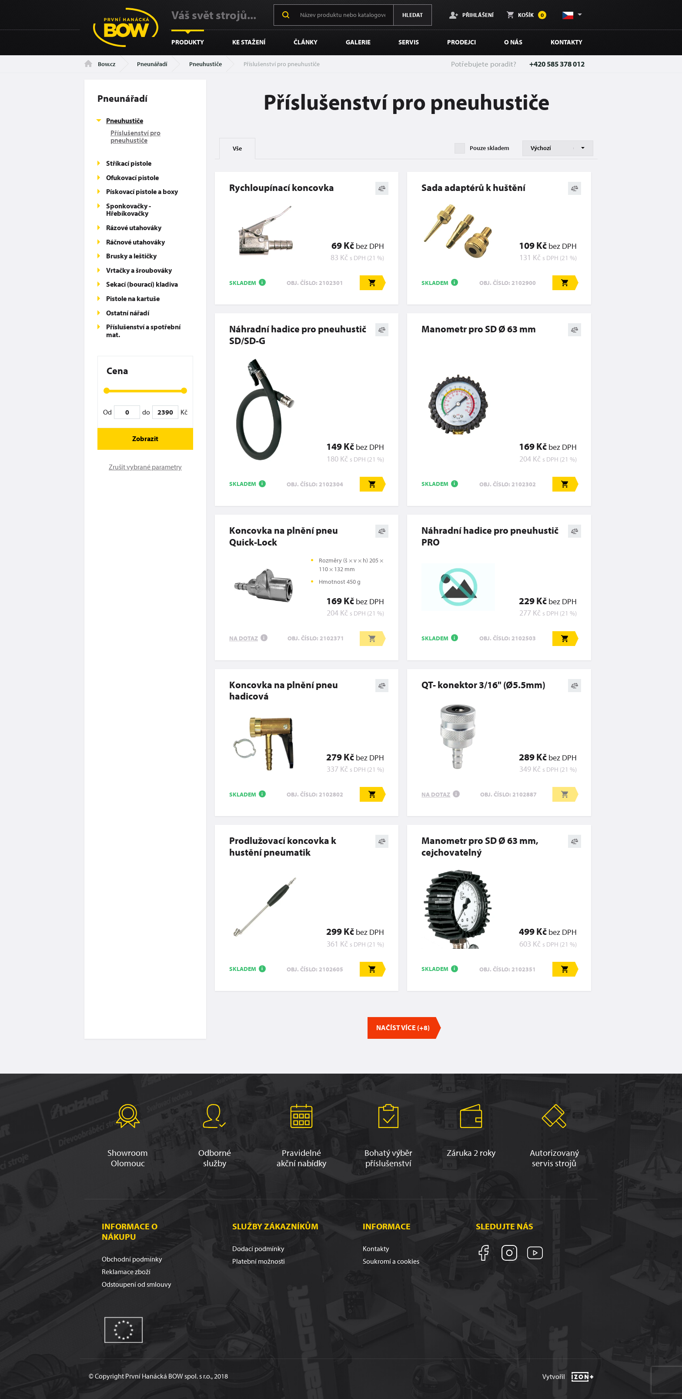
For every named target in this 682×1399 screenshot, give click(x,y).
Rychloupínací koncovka (281, 187)
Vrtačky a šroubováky (139, 270)
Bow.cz (99, 64)
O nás (513, 42)
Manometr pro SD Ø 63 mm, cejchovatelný (479, 846)
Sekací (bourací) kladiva (142, 284)
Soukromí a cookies (391, 1261)
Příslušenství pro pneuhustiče (135, 136)
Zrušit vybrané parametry (145, 466)
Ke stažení (248, 42)
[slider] (107, 391)
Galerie (358, 42)
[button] (571, 14)
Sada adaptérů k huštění (473, 187)
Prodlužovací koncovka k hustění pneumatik (282, 846)
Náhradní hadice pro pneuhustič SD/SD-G (297, 334)
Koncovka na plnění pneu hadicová (283, 690)
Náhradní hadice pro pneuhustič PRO (489, 536)
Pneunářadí (152, 64)
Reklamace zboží (126, 1271)
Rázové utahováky (133, 227)
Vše (237, 148)
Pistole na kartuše (133, 298)
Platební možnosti (258, 1261)
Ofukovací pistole (132, 177)
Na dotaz (243, 638)
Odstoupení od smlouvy (136, 1284)
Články (306, 42)
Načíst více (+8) (403, 1027)
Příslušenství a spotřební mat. (143, 330)
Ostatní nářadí (127, 312)
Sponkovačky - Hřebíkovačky (128, 209)
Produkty (187, 42)
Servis (408, 42)
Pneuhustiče (205, 64)
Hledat (412, 14)
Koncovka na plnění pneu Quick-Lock (283, 536)
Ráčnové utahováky (135, 242)
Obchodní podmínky (132, 1259)
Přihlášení (471, 14)
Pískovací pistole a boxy (142, 191)
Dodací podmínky (258, 1248)
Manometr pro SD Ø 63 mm (478, 329)
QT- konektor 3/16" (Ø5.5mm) (483, 684)
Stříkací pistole (128, 163)
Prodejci (461, 42)
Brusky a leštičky (131, 255)
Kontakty (566, 42)
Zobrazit (145, 438)
